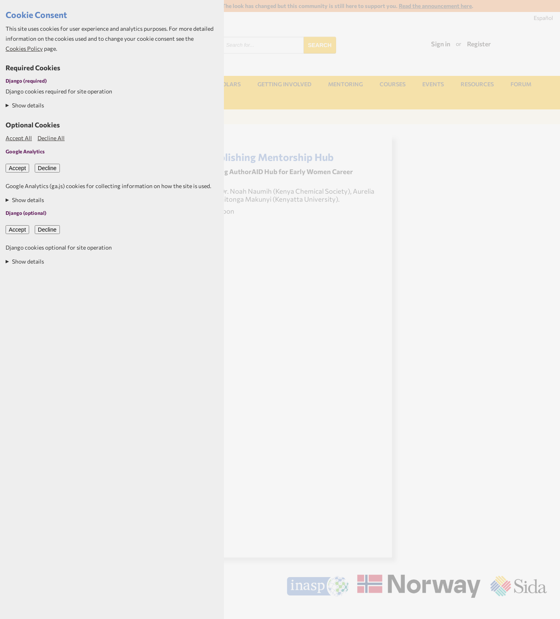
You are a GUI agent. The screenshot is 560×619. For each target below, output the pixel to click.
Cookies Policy (24, 48)
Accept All (19, 138)
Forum (521, 84)
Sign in (440, 44)
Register (479, 44)
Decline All (51, 138)
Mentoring (345, 84)
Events (433, 84)
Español (543, 17)
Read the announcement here (435, 5)
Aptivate (540, 609)
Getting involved (284, 84)
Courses (393, 84)
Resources (477, 84)
